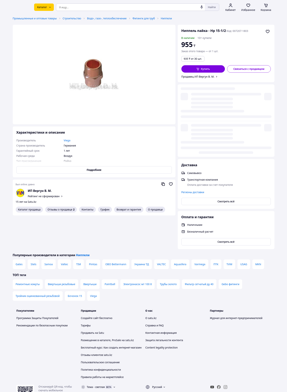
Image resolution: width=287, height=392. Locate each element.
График (104, 209)
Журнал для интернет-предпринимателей (236, 284)
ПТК (215, 230)
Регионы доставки (192, 117)
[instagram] (225, 353)
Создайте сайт (90, 284)
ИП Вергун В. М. (40, 191)
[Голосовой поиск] (202, 7)
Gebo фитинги (230, 250)
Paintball (110, 250)
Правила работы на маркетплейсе (102, 343)
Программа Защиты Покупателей (37, 284)
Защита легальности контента (164, 306)
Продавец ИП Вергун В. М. (197, 76)
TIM (78, 230)
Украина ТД (141, 230)
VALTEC (161, 230)
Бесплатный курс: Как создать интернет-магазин (111, 314)
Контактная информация (161, 299)
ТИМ (229, 230)
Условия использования (181, 375)
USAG (243, 230)
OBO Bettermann (115, 230)
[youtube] (212, 353)
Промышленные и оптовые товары (35, 18)
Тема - (96, 353)
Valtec (64, 230)
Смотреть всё (226, 126)
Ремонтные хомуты (28, 250)
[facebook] (219, 353)
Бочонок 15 (75, 262)
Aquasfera (180, 230)
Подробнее (94, 170)
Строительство (72, 18)
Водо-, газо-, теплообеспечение (106, 18)
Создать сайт (191, 385)
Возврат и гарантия (128, 209)
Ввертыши (89, 250)
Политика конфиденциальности (101, 336)
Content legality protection (161, 314)
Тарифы (86, 291)
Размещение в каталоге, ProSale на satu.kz (107, 306)
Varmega (199, 230)
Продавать (87, 299)
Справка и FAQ (154, 291)
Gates (19, 230)
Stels (33, 230)
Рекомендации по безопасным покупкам (42, 291)
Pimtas (93, 230)
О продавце (155, 209)
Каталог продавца (29, 209)
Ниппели (166, 18)
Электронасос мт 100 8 (137, 250)
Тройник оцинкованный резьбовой (38, 262)
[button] (203, 69)
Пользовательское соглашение (100, 328)
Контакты (87, 209)
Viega (93, 262)
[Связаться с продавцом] (249, 69)
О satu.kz (150, 284)
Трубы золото (168, 250)
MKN (258, 230)
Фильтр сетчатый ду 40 (199, 250)
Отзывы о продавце (61, 210)
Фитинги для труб (144, 18)
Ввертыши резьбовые (61, 250)
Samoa (48, 230)
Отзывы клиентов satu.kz (96, 321)
